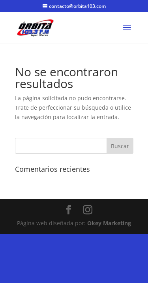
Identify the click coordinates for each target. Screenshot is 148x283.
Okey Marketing (109, 223)
